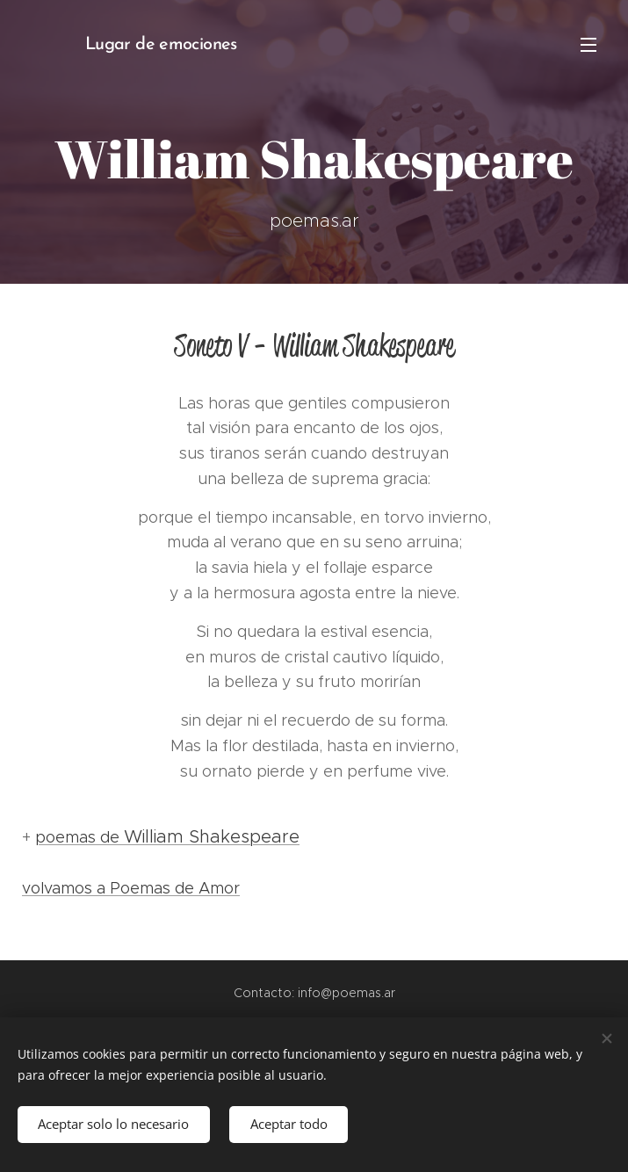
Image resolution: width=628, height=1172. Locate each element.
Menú (588, 45)
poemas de (79, 837)
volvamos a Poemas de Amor (131, 888)
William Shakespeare (212, 836)
